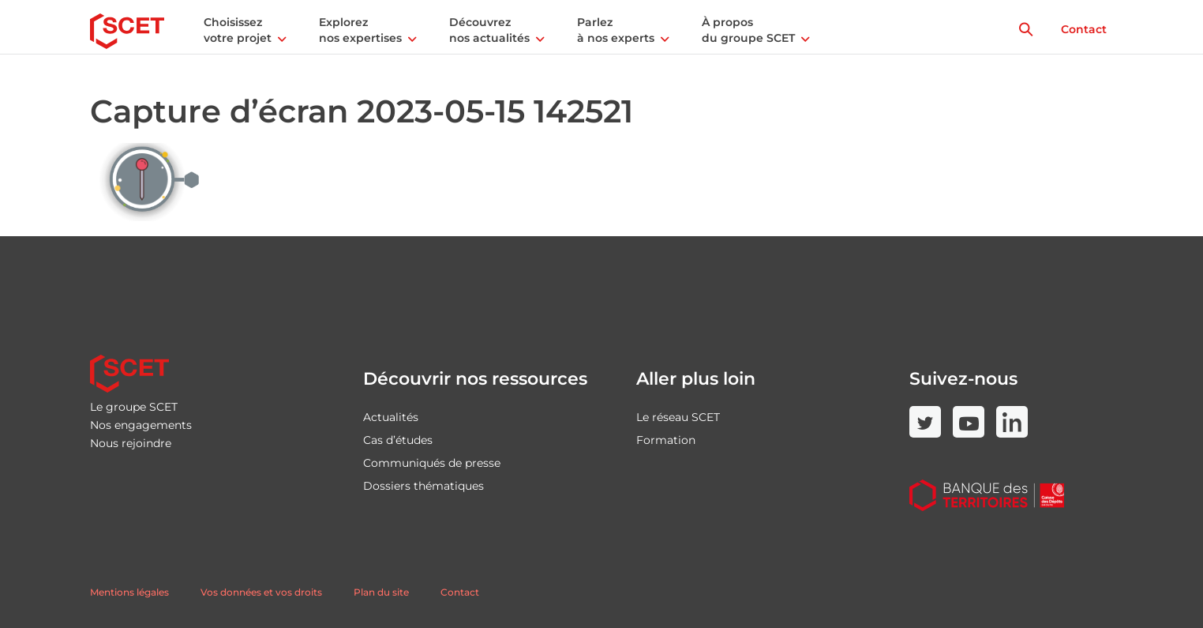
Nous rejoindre (130, 443)
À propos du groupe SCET (748, 30)
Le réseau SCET (678, 417)
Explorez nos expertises (360, 30)
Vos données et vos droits (261, 592)
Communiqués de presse (431, 463)
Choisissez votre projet (238, 30)
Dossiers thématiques (423, 486)
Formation (665, 440)
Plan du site (381, 592)
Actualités (390, 417)
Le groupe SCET (134, 407)
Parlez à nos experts (615, 30)
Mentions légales (129, 592)
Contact (1084, 29)
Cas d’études (398, 440)
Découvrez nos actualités (489, 30)
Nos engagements (141, 425)
